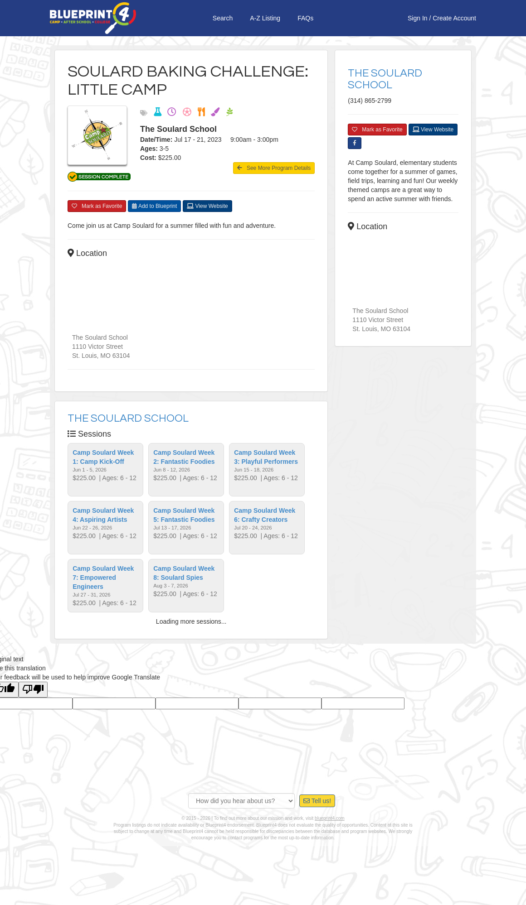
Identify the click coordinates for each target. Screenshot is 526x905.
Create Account (454, 18)
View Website (207, 210)
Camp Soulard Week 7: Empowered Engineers (103, 581)
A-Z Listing (265, 18)
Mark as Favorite (97, 210)
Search (223, 18)
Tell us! (317, 805)
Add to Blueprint (154, 210)
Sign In (418, 18)
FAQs (305, 18)
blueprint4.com (330, 822)
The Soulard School (128, 422)
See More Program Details (274, 168)
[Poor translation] (33, 694)
